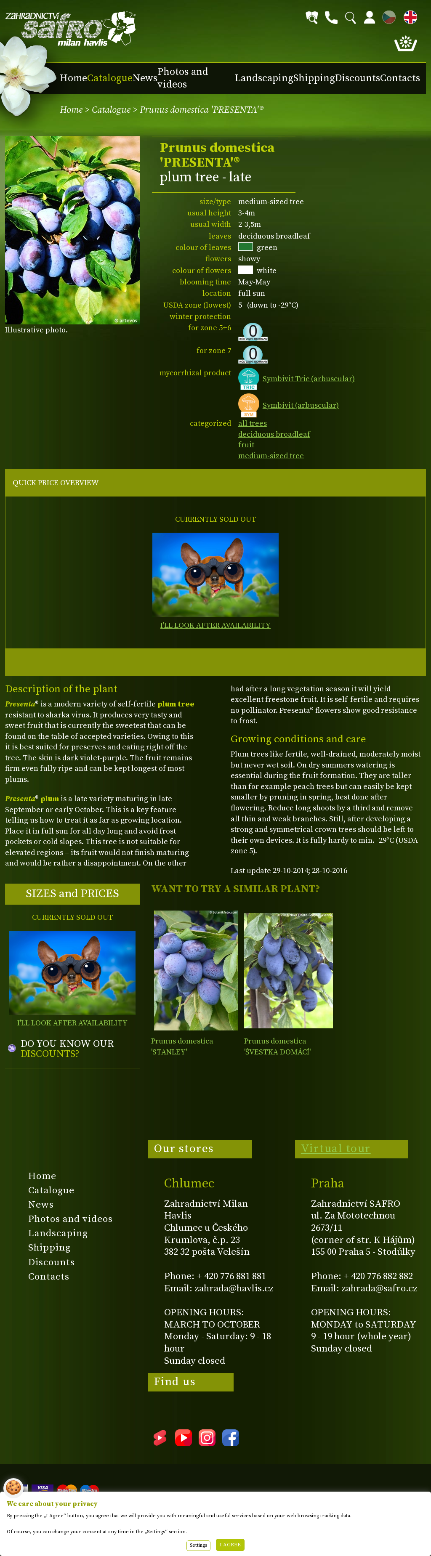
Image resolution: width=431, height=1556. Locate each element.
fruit (246, 445)
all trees (252, 423)
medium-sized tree (271, 456)
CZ (386, 16)
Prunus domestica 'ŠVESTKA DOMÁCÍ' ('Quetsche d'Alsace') (279, 1051)
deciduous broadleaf (274, 434)
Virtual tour (336, 1149)
